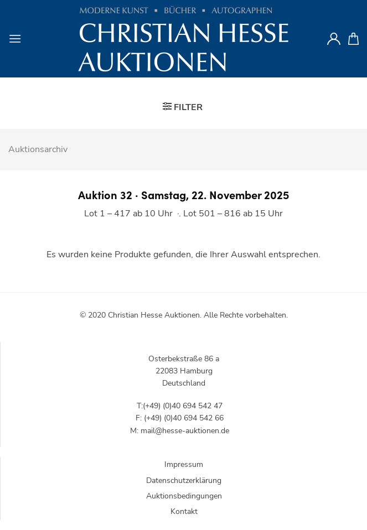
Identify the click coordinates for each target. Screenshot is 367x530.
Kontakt (184, 511)
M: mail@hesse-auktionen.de (179, 430)
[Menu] (15, 38)
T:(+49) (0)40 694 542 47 (180, 406)
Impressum (183, 464)
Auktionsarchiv (38, 149)
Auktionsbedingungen (184, 496)
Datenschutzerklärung (183, 480)
